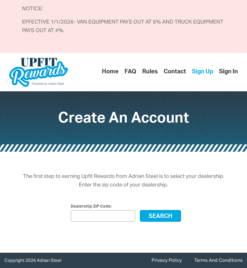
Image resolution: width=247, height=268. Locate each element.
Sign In (228, 72)
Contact (175, 72)
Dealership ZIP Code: (91, 207)
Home (110, 72)
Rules (150, 72)
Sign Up (202, 72)
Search (161, 217)
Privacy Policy (167, 261)
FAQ (130, 72)
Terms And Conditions (218, 261)
